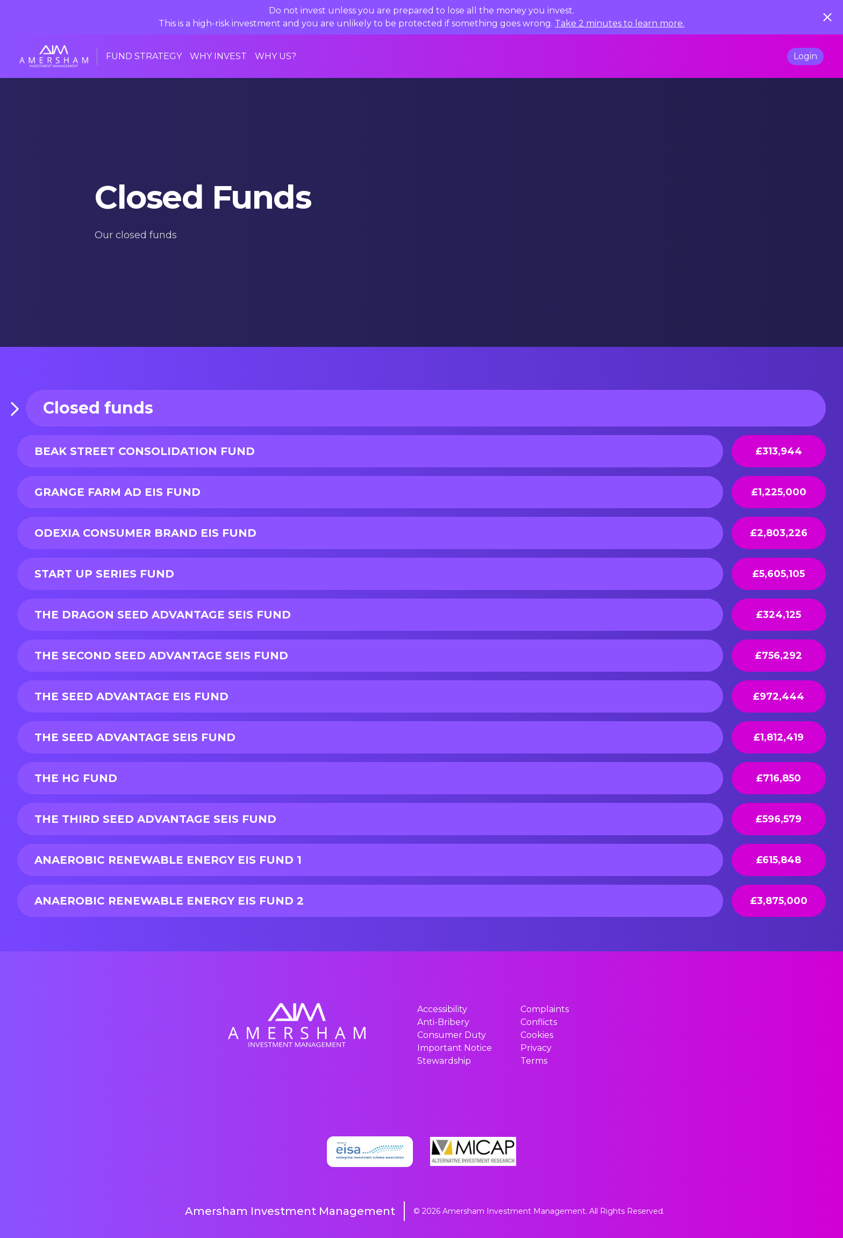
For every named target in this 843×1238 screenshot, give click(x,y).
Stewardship (444, 1061)
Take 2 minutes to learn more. (619, 23)
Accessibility (442, 1009)
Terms (533, 1061)
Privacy (536, 1048)
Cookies (536, 1035)
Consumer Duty (451, 1035)
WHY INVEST (218, 56)
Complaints (544, 1009)
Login (805, 56)
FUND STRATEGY (144, 56)
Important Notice (454, 1048)
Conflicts (538, 1022)
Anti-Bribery (443, 1022)
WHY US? (275, 56)
